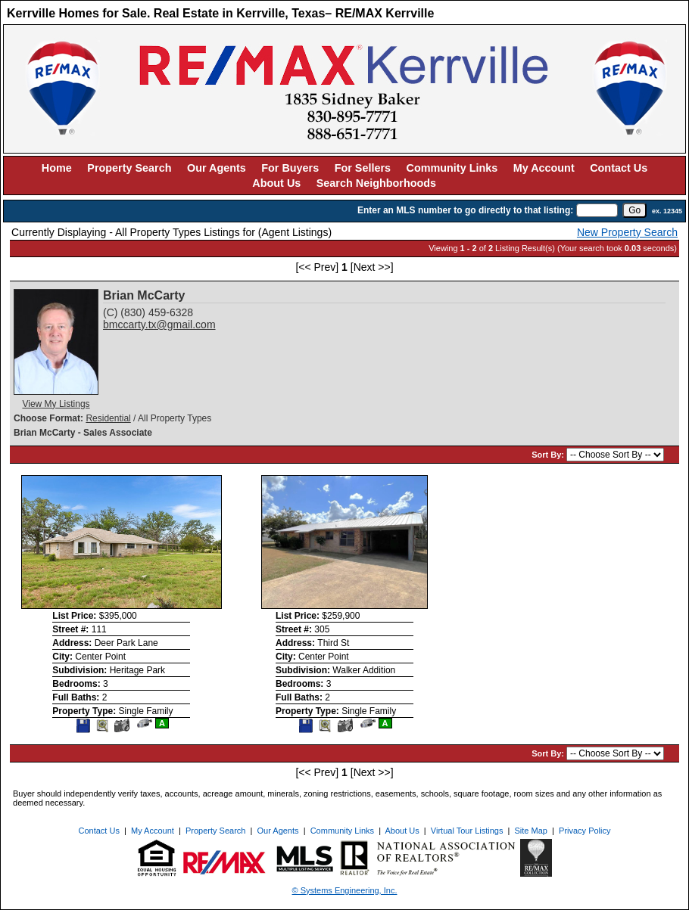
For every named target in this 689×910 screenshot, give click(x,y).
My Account (544, 168)
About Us (276, 183)
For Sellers (363, 168)
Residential (108, 418)
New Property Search (627, 232)
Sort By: (549, 454)
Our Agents (216, 168)
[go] (634, 210)
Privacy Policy (584, 830)
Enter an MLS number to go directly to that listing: (465, 210)
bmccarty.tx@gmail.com (159, 324)
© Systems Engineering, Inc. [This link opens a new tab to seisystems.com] (345, 890)
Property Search (129, 168)
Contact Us (618, 168)
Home (57, 168)
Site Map (531, 830)
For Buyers (290, 168)
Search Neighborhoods (376, 183)
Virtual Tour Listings (467, 830)
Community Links (452, 168)
